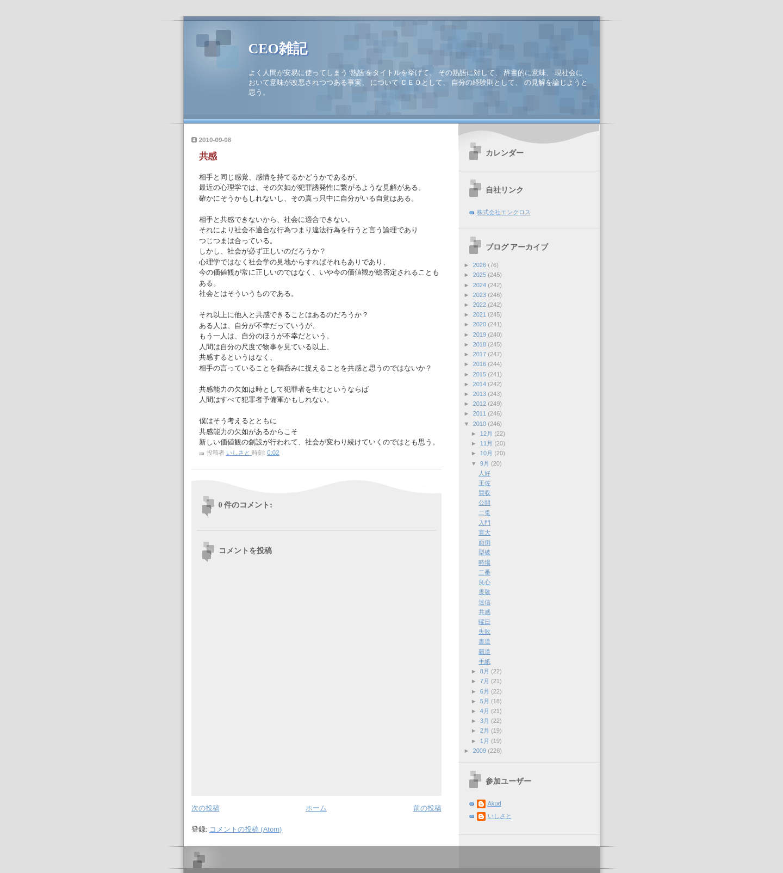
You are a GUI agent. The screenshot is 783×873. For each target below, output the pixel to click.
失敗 (484, 631)
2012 (480, 403)
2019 (480, 334)
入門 (484, 522)
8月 (485, 671)
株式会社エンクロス (504, 212)
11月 (487, 443)
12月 (487, 433)
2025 (480, 274)
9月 (485, 463)
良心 (484, 582)
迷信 (484, 602)
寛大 (484, 532)
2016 (480, 364)
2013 (480, 394)
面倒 (484, 542)
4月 (485, 711)
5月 (485, 701)
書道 (484, 641)
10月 (487, 453)
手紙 (484, 661)
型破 (484, 552)
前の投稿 (427, 808)
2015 (480, 374)
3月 (485, 720)
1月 (485, 741)
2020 (480, 324)
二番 (484, 572)
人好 (484, 473)
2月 (485, 730)
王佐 (484, 483)
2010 (480, 423)
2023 (480, 295)
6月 (485, 691)
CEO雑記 (277, 49)
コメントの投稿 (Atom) (245, 829)
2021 (480, 314)
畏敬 (484, 592)
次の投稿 (205, 808)
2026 (480, 265)
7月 (485, 681)
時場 (484, 562)
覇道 (484, 651)
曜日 (484, 621)
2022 (480, 304)
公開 (484, 502)
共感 (484, 612)
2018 (480, 344)
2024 (480, 285)
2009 (480, 750)
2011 (480, 413)
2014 (480, 384)
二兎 (484, 513)
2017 (480, 354)
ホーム (316, 808)
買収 (484, 493)
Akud (494, 803)
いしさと (500, 816)
